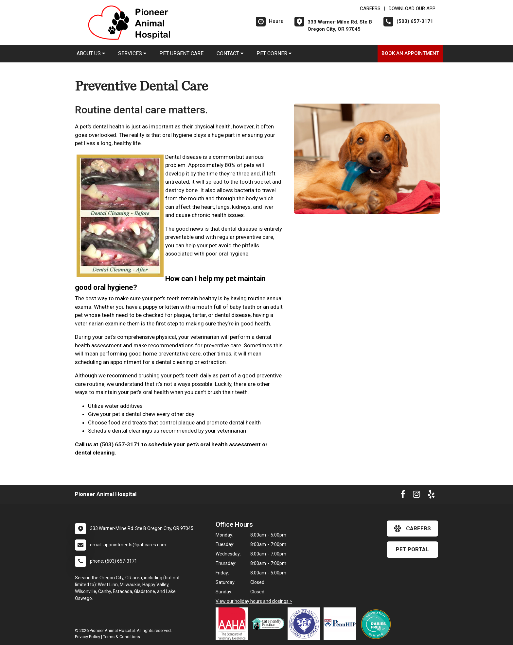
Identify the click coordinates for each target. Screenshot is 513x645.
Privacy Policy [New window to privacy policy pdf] (87, 636)
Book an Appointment (410, 53)
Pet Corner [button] (274, 53)
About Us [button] (91, 53)
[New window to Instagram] (416, 495)
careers (412, 528)
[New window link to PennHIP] (342, 623)
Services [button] (132, 53)
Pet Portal (412, 549)
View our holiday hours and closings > (254, 601)
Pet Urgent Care (181, 53)
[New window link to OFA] (306, 623)
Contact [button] (230, 53)
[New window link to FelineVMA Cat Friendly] (270, 623)
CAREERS (370, 8)
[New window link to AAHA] (234, 623)
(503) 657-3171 (120, 444)
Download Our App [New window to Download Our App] (412, 8)
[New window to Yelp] (431, 495)
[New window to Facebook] (403, 495)
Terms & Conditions (121, 636)
